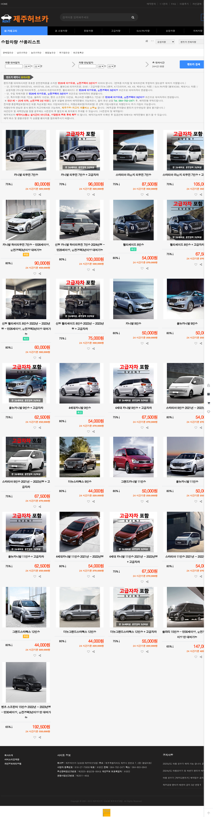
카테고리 (10, 31)
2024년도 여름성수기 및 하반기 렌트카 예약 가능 (186, 770)
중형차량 (88, 30)
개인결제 (197, 4)
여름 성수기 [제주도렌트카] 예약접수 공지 (183, 777)
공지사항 (168, 755)
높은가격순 (36, 52)
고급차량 (115, 30)
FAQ (173, 4)
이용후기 (184, 4)
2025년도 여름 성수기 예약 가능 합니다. (183, 763)
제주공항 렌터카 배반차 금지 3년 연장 (182, 784)
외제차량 (197, 30)
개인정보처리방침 (12, 763)
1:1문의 (163, 4)
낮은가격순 (22, 52)
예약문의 (151, 4)
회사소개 (8, 755)
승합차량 (170, 30)
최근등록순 (78, 52)
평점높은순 (50, 52)
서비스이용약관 (11, 759)
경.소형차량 (61, 30)
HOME (4, 4)
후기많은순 (64, 52)
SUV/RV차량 (143, 30)
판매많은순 (8, 52)
